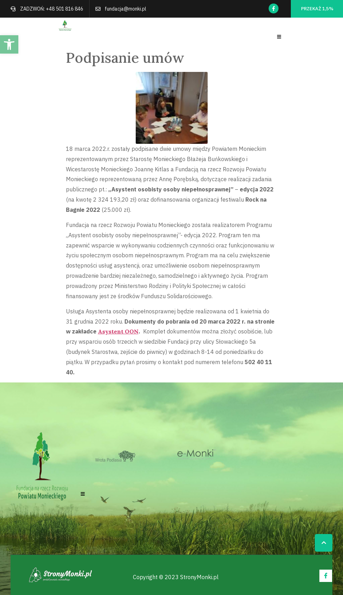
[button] (9, 44)
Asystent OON (118, 331)
